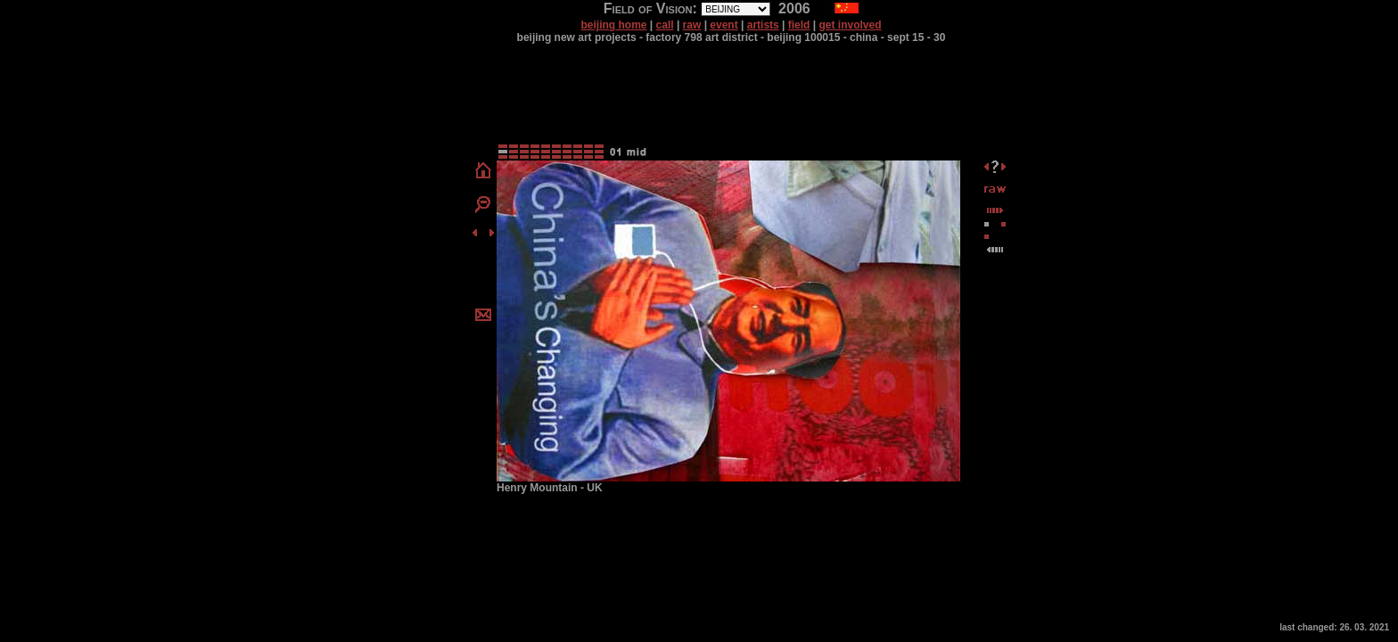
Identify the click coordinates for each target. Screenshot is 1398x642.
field (799, 25)
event (723, 25)
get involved (850, 25)
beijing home (613, 25)
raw (692, 25)
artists (763, 25)
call (665, 25)
